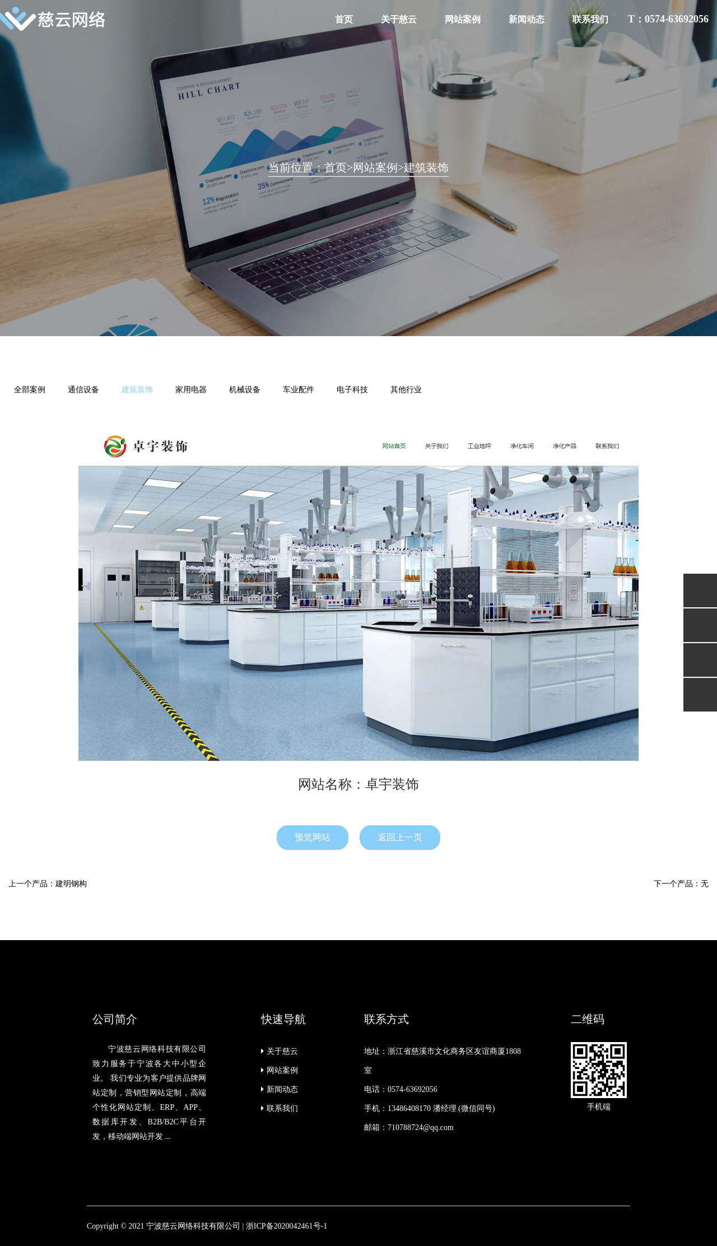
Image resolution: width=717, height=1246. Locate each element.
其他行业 (406, 389)
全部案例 (29, 389)
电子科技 (352, 389)
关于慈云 (399, 19)
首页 (344, 19)
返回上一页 (400, 837)
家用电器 (191, 389)
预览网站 (312, 837)
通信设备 (83, 389)
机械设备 (244, 389)
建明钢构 (71, 884)
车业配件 (298, 389)
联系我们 (590, 19)
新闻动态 (526, 19)
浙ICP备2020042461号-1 (286, 1226)
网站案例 (463, 19)
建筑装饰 (426, 167)
